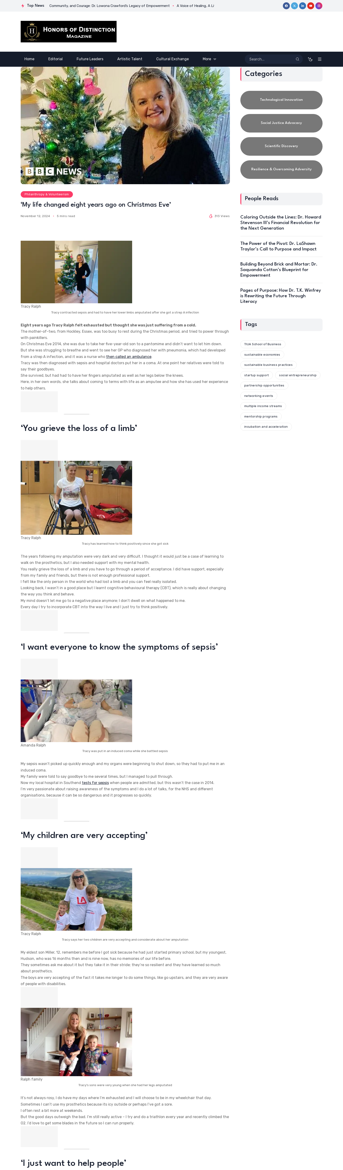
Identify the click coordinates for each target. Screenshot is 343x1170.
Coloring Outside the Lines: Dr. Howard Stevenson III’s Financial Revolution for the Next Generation (280, 223)
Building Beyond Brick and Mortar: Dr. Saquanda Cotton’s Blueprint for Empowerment (278, 270)
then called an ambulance (128, 356)
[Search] (297, 59)
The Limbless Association (156, 1007)
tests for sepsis (95, 783)
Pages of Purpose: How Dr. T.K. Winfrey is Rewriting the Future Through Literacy (280, 296)
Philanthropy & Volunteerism (47, 194)
